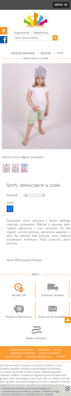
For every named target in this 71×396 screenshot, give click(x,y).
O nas (57, 349)
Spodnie (46, 52)
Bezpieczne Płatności (23, 353)
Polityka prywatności (22, 349)
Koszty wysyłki (14, 356)
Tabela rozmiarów (36, 332)
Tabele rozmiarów (49, 353)
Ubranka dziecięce (23, 52)
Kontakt (60, 356)
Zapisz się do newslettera (53, 310)
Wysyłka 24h (19, 290)
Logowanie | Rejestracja (31, 32)
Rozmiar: (12, 195)
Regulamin (44, 349)
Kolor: (10, 202)
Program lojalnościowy (19, 310)
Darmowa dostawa (52, 288)
